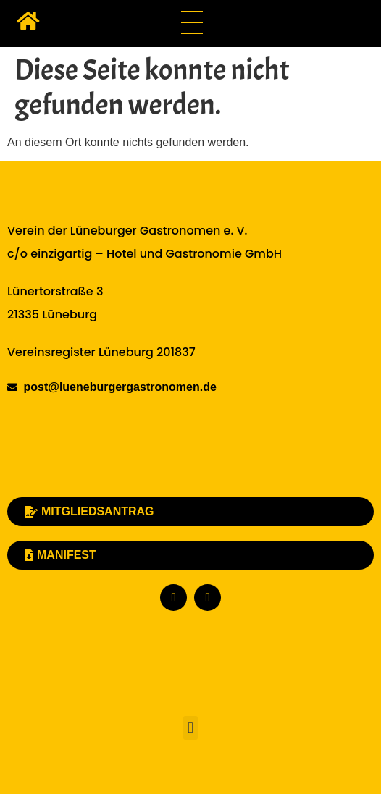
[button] (190, 728)
